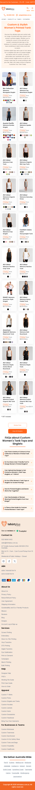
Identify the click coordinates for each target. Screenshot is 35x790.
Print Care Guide (6, 683)
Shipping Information (8, 604)
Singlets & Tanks (14, 19)
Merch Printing (6, 662)
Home (4, 19)
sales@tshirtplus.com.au (9, 543)
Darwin (28, 766)
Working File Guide (7, 680)
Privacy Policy (6, 594)
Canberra (15, 766)
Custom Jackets (6, 708)
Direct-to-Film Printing (8, 639)
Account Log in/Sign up (9, 624)
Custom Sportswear (8, 736)
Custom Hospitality (7, 746)
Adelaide (7, 766)
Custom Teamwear (7, 733)
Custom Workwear (7, 729)
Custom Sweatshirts (8, 714)
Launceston (17, 776)
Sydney (11, 762)
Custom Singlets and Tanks (10, 701)
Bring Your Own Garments (10, 721)
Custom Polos (6, 698)
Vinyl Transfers (6, 642)
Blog (2, 618)
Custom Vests (6, 711)
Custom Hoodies (7, 704)
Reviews (4, 614)
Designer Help (6, 673)
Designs (4, 621)
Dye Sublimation (6, 652)
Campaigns (5, 659)
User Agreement (6, 601)
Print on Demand (7, 655)
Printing (6, 95)
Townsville (15, 773)
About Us (4, 591)
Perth (6, 762)
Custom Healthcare (7, 749)
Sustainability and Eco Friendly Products (14, 608)
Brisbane (28, 762)
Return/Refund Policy (8, 598)
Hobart (22, 766)
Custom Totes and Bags (9, 742)
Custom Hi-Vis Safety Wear (10, 739)
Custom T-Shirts (6, 695)
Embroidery (5, 636)
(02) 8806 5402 (6, 539)
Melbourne (20, 762)
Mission (4, 611)
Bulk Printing (5, 665)
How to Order (6, 686)
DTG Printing (5, 646)
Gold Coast (7, 769)
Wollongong (24, 773)
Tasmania (28, 769)
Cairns (8, 773)
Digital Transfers (6, 649)
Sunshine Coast (18, 769)
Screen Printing (6, 632)
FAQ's (3, 676)
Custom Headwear (7, 718)
